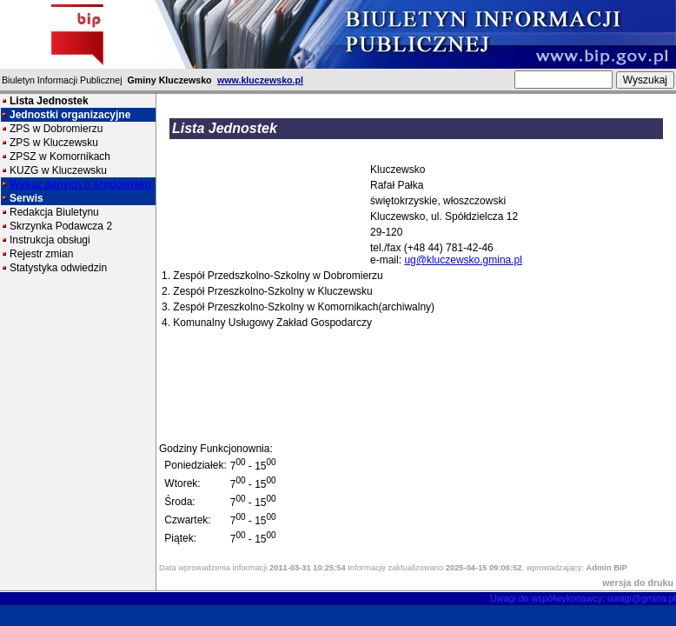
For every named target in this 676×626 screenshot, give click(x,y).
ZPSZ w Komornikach (60, 156)
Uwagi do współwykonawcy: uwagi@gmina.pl (583, 598)
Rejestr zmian (41, 254)
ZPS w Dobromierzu (56, 129)
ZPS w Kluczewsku (54, 143)
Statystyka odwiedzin (58, 268)
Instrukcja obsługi (50, 240)
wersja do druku (637, 582)
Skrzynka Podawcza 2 (61, 226)
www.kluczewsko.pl (260, 80)
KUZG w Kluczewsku (58, 170)
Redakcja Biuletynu (54, 212)
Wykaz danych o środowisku (80, 184)
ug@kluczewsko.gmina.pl (463, 260)
